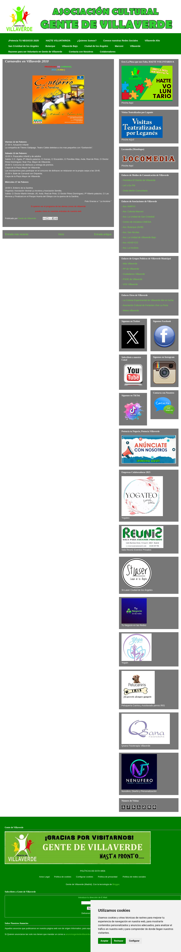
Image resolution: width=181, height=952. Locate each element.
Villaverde (135, 46)
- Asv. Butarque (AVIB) (132, 227)
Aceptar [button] (104, 941)
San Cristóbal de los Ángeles (23, 46)
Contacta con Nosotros (81, 51)
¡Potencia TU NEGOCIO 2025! (23, 40)
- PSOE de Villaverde (132, 279)
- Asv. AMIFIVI (128, 206)
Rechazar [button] (118, 941)
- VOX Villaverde (130, 284)
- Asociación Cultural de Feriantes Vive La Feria (145, 305)
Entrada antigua (102, 234)
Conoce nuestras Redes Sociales (120, 40)
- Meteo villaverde (130, 310)
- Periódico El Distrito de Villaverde (138, 180)
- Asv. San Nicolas (130, 232)
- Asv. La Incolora (130, 248)
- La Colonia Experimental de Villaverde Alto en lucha (147, 300)
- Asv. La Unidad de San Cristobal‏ (138, 216)
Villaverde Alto (152, 40)
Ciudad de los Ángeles (96, 46)
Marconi (119, 46)
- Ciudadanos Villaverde (133, 274)
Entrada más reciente (16, 234)
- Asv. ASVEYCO (130, 242)
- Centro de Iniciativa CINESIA (136, 222)
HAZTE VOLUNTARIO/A (58, 40)
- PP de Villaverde (130, 269)
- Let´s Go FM (128, 185)
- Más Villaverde (129, 263)
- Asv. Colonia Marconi (132, 211)
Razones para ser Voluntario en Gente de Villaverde (35, 51)
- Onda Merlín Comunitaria (134, 190)
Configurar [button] (134, 941)
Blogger (115, 884)
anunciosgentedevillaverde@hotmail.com (84, 934)
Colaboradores (108, 51)
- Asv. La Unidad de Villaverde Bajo (139, 237)
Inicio (61, 234)
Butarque (50, 46)
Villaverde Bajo (70, 46)
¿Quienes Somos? (86, 40)
